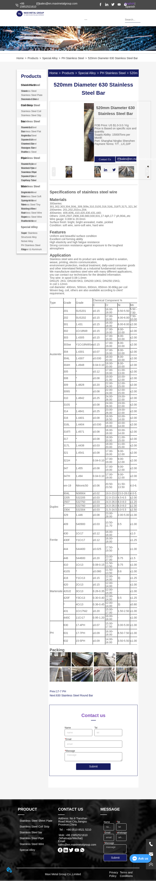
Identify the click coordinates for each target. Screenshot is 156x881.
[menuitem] (86, 19)
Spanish (130, 6)
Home (20, 58)
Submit (93, 766)
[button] (86, 20)
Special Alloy (50, 58)
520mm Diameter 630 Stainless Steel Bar (113, 58)
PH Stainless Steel (73, 58)
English (129, 3)
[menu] (86, 19)
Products (33, 58)
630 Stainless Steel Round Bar (74, 695)
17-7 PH (61, 691)
